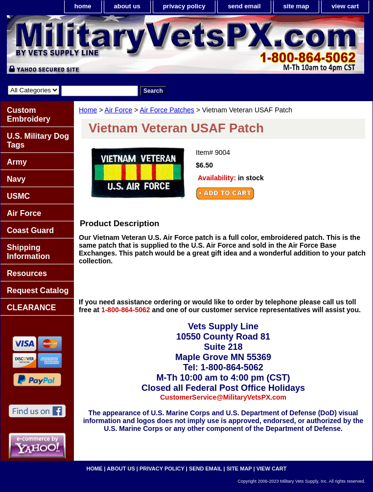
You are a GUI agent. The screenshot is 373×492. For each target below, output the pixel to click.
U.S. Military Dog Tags (38, 140)
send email (244, 6)
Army (17, 162)
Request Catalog (38, 290)
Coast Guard (30, 230)
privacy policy (184, 6)
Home (88, 110)
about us (127, 6)
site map (296, 6)
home (83, 6)
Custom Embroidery (28, 114)
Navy (16, 179)
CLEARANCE (31, 307)
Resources (27, 273)
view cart (345, 6)
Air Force (119, 110)
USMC (18, 196)
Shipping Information (28, 251)
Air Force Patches (167, 110)
